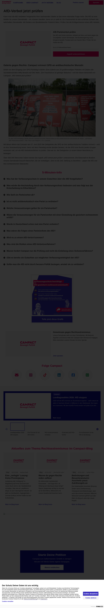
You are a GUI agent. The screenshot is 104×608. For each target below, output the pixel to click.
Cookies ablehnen (90, 598)
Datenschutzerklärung (30, 599)
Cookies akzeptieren (91, 594)
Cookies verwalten (7, 601)
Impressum (43, 599)
